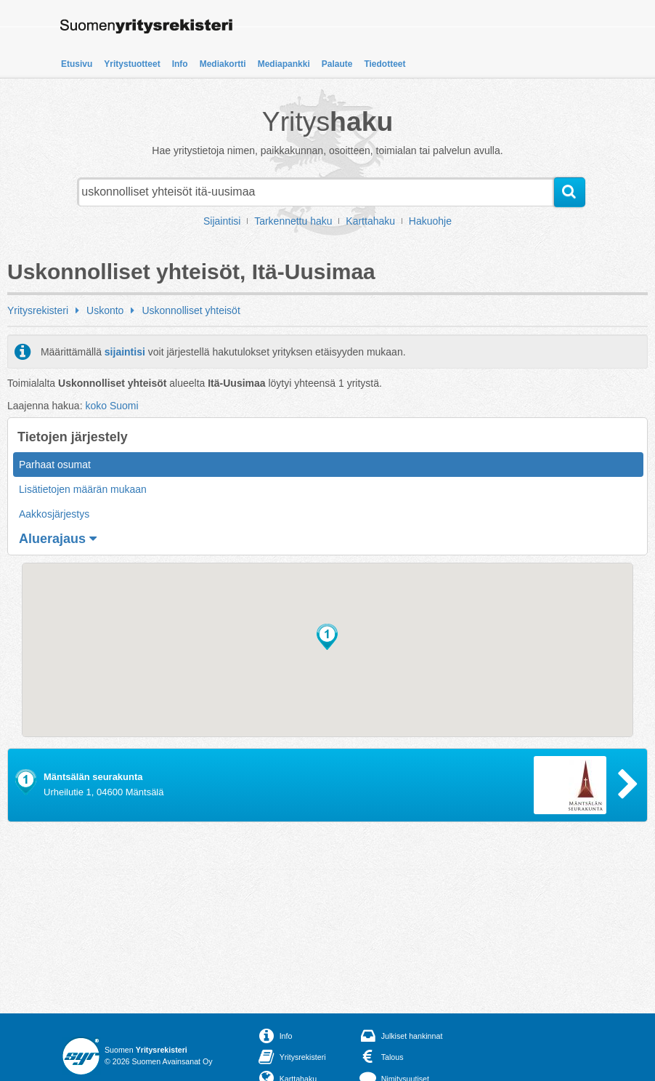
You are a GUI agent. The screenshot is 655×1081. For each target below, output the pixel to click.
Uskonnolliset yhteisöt (191, 310)
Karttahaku (370, 221)
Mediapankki (284, 64)
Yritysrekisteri (37, 310)
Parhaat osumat (55, 464)
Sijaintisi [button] (221, 221)
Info (180, 64)
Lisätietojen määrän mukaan (83, 489)
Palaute (337, 64)
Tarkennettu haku (293, 221)
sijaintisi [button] (125, 352)
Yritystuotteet (132, 64)
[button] (327, 637)
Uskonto (104, 310)
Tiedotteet (384, 64)
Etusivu (76, 64)
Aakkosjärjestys (54, 514)
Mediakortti (223, 64)
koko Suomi (111, 405)
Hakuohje (430, 221)
